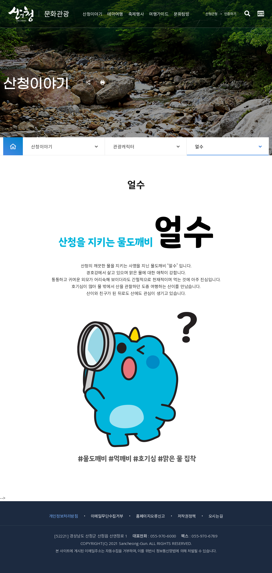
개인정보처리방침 (63, 516)
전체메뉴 (260, 13)
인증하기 (230, 13)
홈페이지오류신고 (150, 516)
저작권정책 (187, 516)
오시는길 (216, 516)
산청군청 (211, 13)
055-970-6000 (163, 536)
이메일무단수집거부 (107, 516)
